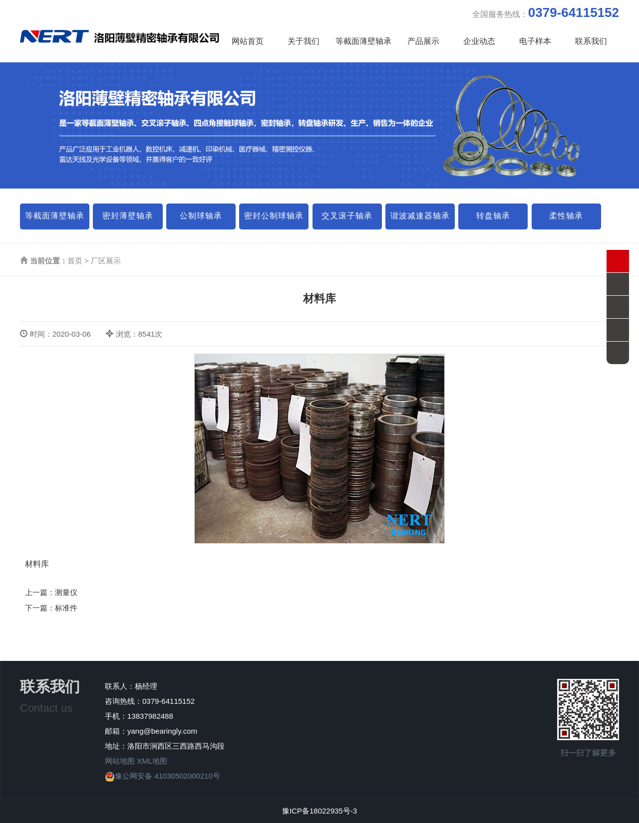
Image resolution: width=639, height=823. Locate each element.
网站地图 (120, 761)
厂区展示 (106, 260)
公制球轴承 (201, 215)
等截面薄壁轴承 (363, 41)
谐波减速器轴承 (420, 215)
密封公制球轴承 (274, 215)
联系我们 (591, 41)
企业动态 (479, 41)
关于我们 (304, 41)
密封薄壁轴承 (127, 215)
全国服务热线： (545, 12)
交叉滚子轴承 (346, 215)
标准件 (66, 608)
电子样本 (535, 41)
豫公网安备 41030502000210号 (162, 776)
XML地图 (152, 761)
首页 (74, 260)
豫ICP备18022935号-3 (319, 811)
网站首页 (248, 41)
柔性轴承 (566, 215)
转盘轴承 (493, 215)
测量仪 (66, 592)
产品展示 (423, 41)
